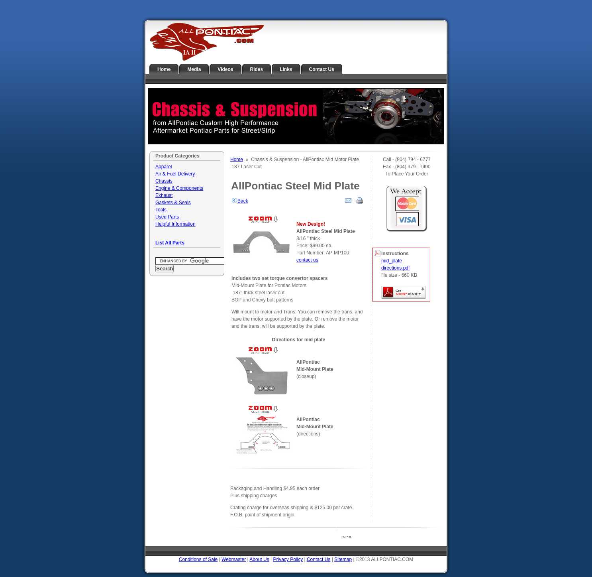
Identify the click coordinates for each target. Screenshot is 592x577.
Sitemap (343, 559)
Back (239, 201)
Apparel (163, 166)
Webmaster (234, 559)
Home (164, 69)
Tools (161, 210)
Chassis (164, 181)
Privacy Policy (288, 559)
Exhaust (164, 195)
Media (194, 69)
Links (286, 69)
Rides (256, 69)
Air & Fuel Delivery (175, 174)
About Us (259, 559)
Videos (225, 69)
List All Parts (169, 243)
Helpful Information (175, 224)
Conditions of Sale (198, 559)
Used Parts (167, 217)
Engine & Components (179, 188)
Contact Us (321, 69)
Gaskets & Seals (173, 202)
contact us (307, 260)
